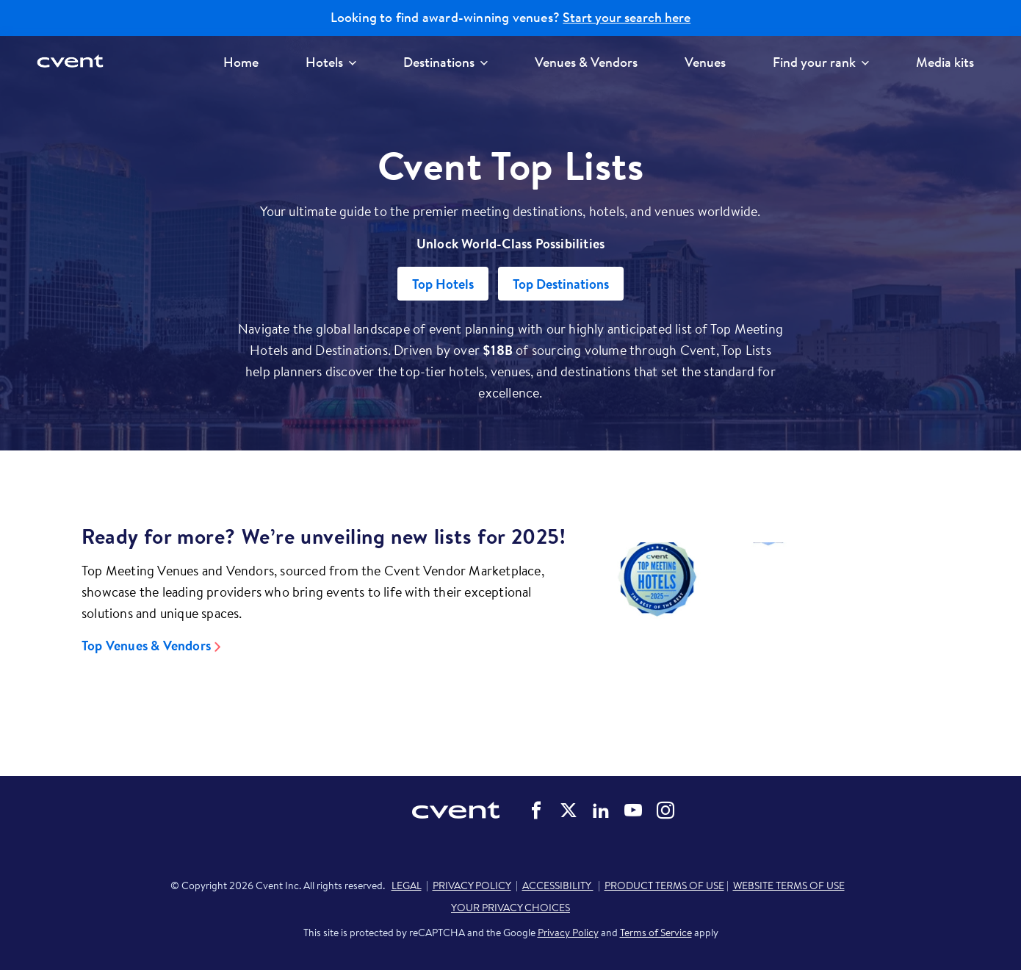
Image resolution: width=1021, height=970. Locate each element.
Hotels (331, 62)
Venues (705, 62)
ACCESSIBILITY (558, 885)
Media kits (945, 62)
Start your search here (626, 17)
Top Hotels (443, 284)
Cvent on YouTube (633, 810)
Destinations (445, 62)
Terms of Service (656, 932)
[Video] (767, 620)
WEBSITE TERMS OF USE (789, 885)
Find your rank (821, 62)
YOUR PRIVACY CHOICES (510, 907)
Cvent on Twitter (568, 810)
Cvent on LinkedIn (601, 810)
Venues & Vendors (586, 62)
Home (241, 62)
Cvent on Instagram (665, 810)
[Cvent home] (75, 62)
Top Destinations (561, 284)
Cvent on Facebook (536, 810)
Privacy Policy (568, 932)
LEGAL (407, 885)
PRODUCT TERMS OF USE (664, 885)
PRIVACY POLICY (472, 885)
